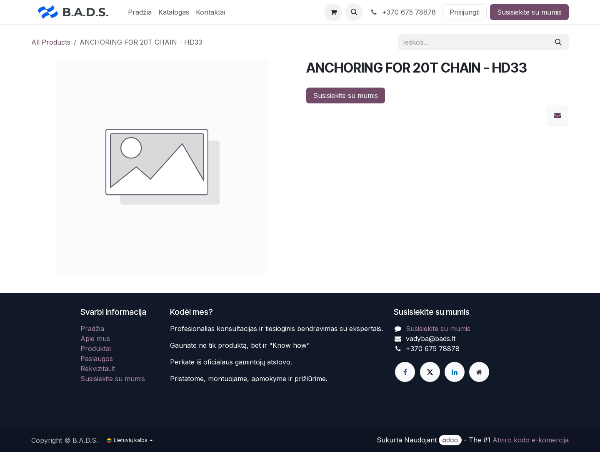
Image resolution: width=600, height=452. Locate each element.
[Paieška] (558, 42)
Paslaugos (96, 358)
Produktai (95, 348)
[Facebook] (405, 372)
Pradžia (92, 328)
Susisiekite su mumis (529, 12)
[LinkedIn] (455, 372)
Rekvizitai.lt (97, 368)
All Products (50, 42)
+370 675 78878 (403, 12)
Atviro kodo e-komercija (530, 440)
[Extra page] (479, 372)
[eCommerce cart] (333, 12)
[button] (354, 12)
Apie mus (95, 338)
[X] (430, 372)
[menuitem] (140, 12)
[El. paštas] (558, 115)
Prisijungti (465, 12)
